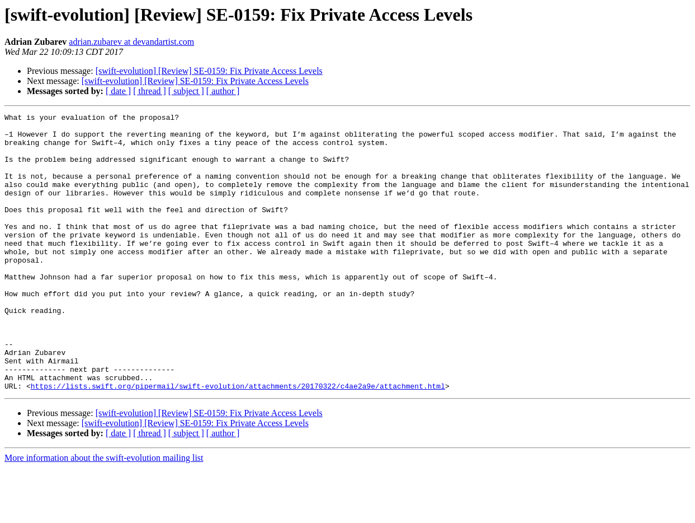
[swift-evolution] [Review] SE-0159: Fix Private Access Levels (209, 71)
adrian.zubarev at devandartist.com (131, 41)
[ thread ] (149, 91)
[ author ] (223, 91)
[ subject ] (186, 91)
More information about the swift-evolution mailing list (104, 513)
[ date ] (118, 91)
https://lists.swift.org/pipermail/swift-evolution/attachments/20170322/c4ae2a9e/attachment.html (238, 441)
